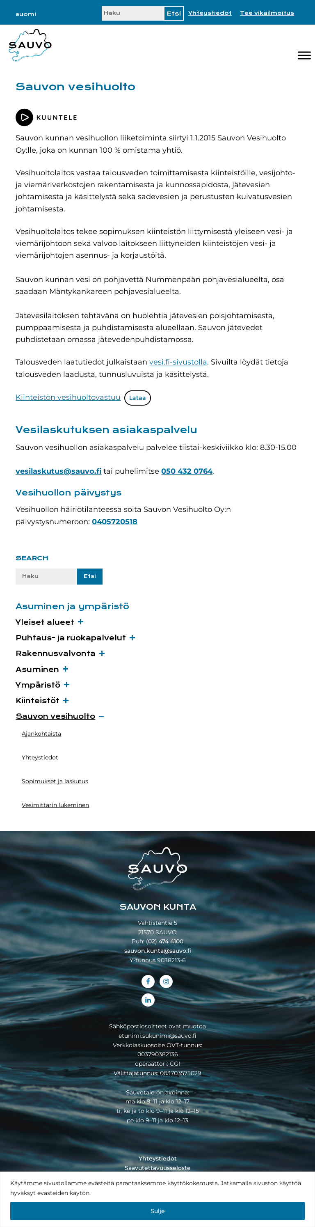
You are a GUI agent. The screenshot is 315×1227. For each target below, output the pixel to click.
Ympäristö (38, 685)
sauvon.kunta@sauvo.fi (157, 950)
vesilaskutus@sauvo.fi (58, 471)
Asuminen (37, 669)
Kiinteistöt (37, 701)
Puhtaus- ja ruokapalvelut (71, 638)
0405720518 (114, 521)
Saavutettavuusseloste (158, 1168)
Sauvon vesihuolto (55, 716)
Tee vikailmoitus (267, 13)
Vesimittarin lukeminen (55, 805)
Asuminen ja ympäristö (72, 606)
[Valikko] (304, 56)
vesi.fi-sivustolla (178, 362)
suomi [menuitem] (26, 14)
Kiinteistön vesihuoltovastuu (68, 397)
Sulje (158, 1211)
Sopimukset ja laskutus (55, 781)
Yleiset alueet (45, 622)
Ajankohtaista (41, 733)
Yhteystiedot (210, 13)
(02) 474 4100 (164, 941)
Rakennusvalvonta (56, 653)
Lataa (137, 397)
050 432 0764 (186, 471)
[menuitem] (25, 14)
